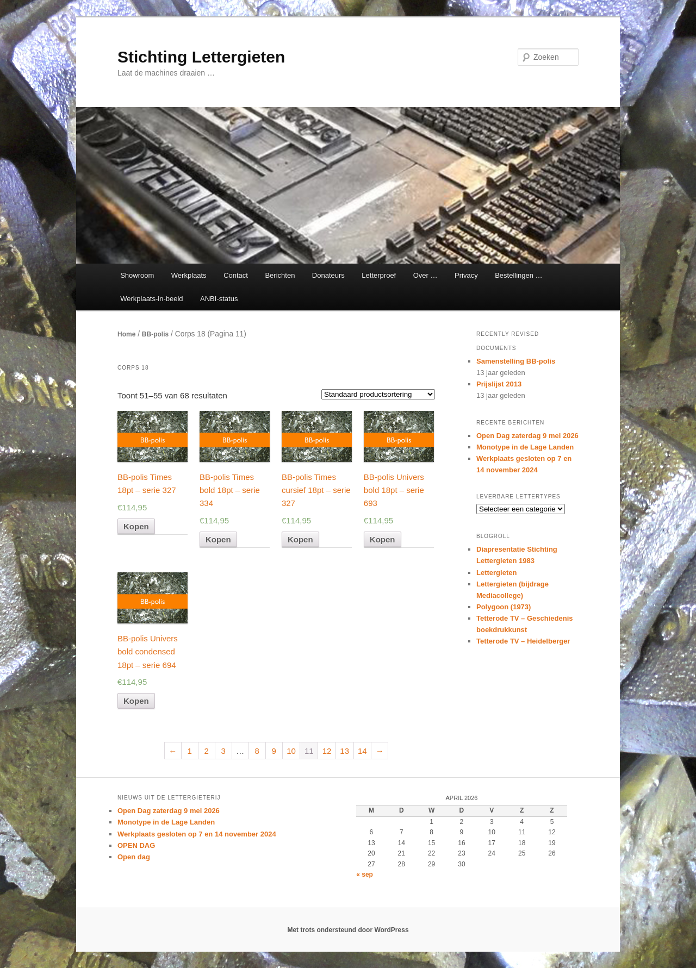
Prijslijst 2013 (498, 384)
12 (327, 750)
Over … (425, 275)
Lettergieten (496, 573)
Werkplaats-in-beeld (151, 299)
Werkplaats (189, 275)
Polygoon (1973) (503, 607)
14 (362, 750)
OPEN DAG (136, 845)
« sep (364, 874)
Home (126, 334)
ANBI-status (219, 299)
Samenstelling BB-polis (515, 361)
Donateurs (328, 275)
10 (291, 750)
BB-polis (155, 334)
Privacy (466, 275)
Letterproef (379, 275)
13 (344, 750)
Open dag (133, 857)
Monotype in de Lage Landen (525, 447)
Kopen (136, 526)
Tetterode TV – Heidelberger (523, 641)
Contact (235, 275)
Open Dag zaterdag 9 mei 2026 (527, 436)
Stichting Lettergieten (201, 57)
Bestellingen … (518, 275)
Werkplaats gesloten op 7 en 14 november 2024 (196, 834)
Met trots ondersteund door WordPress (347, 930)
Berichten (280, 275)
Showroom (137, 275)
